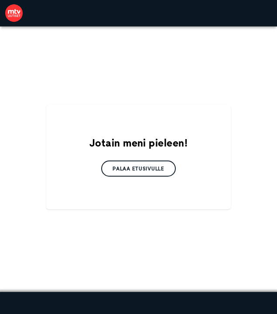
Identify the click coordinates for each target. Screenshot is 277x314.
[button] (138, 168)
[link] (14, 13)
